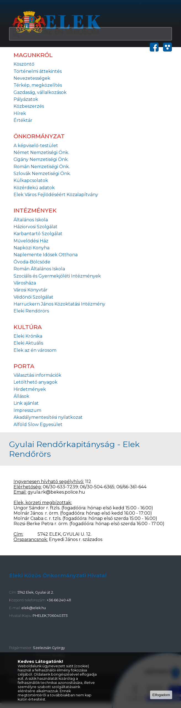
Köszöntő (24, 64)
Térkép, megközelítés (38, 85)
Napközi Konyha (31, 247)
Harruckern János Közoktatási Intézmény (59, 304)
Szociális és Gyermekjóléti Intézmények (57, 276)
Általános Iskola (31, 219)
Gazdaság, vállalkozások (40, 92)
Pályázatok (26, 99)
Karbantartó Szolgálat (38, 233)
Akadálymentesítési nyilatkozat (48, 417)
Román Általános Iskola (39, 268)
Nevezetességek (32, 78)
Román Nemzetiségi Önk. (42, 166)
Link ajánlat (26, 403)
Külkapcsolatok (31, 180)
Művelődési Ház (31, 240)
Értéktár (23, 120)
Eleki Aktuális (28, 343)
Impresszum (27, 410)
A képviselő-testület (36, 145)
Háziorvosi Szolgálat (35, 226)
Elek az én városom (35, 350)
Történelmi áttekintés (38, 71)
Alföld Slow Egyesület (38, 424)
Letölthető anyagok (35, 382)
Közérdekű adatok (34, 187)
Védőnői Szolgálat (33, 297)
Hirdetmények (30, 389)
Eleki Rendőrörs (31, 311)
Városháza (25, 283)
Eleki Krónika (28, 336)
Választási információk (37, 375)
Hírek (20, 113)
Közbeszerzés (29, 106)
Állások (21, 396)
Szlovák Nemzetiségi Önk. (42, 173)
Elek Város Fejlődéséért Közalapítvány (56, 194)
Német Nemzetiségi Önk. (41, 152)
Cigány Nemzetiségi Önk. (41, 159)
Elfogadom (161, 695)
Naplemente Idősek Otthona (46, 254)
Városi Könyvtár (31, 290)
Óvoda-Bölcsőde (32, 262)
